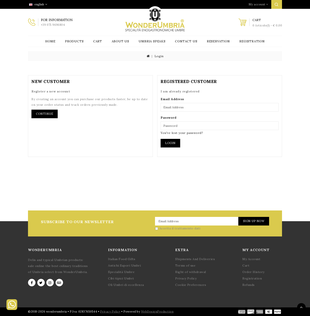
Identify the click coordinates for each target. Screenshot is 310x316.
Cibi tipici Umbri (121, 278)
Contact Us (186, 41)
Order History (253, 272)
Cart (97, 41)
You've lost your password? (182, 133)
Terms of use (185, 265)
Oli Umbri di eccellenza (126, 285)
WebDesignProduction (157, 311)
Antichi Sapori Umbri (124, 265)
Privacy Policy (186, 278)
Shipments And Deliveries (195, 259)
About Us (120, 41)
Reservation (218, 41)
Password (168, 118)
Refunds (248, 285)
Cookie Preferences (190, 285)
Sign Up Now (253, 221)
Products (74, 41)
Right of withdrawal (190, 272)
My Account (251, 259)
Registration (252, 41)
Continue (44, 114)
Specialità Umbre (121, 272)
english (38, 4)
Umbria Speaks (152, 41)
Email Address (172, 99)
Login (159, 56)
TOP (301, 307)
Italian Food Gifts (121, 259)
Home (50, 41)
